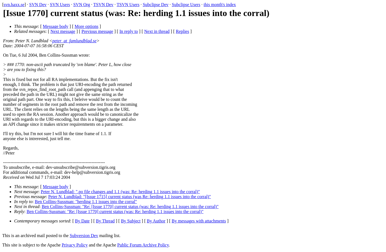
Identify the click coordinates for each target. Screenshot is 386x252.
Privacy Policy (75, 245)
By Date (82, 221)
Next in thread (157, 31)
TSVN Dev (103, 4)
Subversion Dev (84, 235)
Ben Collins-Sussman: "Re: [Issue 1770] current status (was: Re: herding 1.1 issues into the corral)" (130, 206)
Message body (55, 26)
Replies (182, 31)
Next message (62, 31)
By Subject (130, 221)
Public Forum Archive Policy (143, 245)
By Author (156, 221)
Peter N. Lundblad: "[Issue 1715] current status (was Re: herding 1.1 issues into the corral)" (129, 196)
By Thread (105, 221)
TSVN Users (128, 4)
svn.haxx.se (14, 4)
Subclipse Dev (155, 4)
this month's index (220, 4)
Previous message (97, 31)
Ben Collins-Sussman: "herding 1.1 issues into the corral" (86, 201)
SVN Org (81, 4)
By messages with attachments (199, 221)
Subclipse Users (186, 4)
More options (86, 26)
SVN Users (60, 4)
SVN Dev (38, 4)
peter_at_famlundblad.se (74, 40)
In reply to (128, 31)
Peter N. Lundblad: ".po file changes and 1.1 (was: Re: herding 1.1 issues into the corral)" (120, 191)
